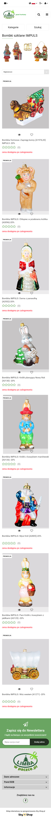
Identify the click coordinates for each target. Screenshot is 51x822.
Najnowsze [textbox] (8, 72)
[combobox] (25, 71)
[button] (25, 777)
